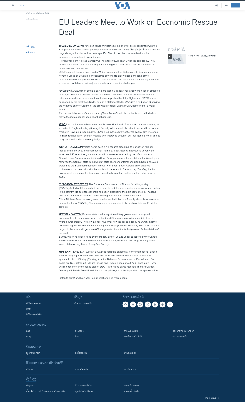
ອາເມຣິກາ (79, 331)
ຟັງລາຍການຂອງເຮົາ (83, 303)
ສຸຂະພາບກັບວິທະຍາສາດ (183, 331)
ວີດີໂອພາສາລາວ (33, 303)
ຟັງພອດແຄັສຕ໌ (130, 353)
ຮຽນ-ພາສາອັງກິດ (179, 336)
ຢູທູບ (28, 309)
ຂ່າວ (22, 5)
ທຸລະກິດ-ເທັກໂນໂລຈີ (133, 336)
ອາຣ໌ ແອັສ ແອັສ (81, 369)
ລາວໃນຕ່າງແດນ (131, 331)
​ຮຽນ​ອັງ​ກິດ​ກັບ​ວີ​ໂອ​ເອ (84, 391)
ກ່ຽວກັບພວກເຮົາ (33, 353)
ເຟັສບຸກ (29, 369)
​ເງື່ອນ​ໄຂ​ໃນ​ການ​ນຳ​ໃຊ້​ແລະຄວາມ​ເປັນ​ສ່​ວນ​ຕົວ (45, 391)
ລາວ (28, 331)
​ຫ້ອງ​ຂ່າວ (30, 385)
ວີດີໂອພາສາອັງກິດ (34, 314)
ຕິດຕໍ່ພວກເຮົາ (81, 353)
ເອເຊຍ (29, 336)
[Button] (30, 47)
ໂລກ (77, 336)
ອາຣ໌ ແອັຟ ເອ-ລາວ (132, 385)
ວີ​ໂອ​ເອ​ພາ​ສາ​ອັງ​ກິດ (83, 385)
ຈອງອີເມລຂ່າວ (130, 369)
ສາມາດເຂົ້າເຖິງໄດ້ (131, 391)
